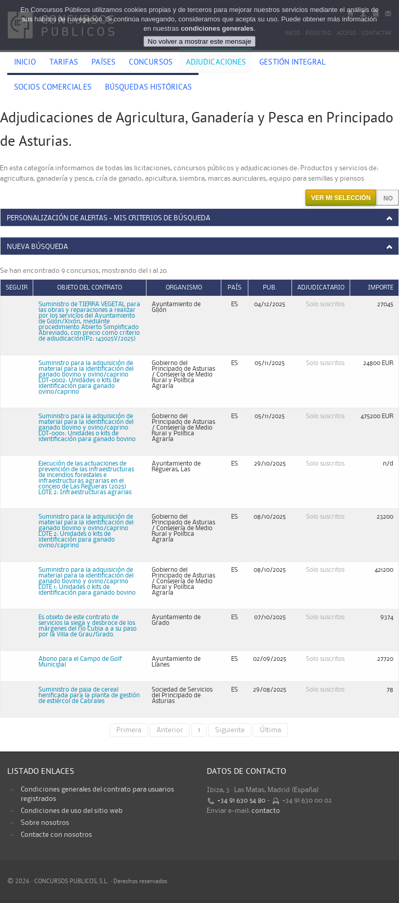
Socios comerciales (52, 88)
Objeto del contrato (89, 288)
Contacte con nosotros (56, 835)
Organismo (184, 288)
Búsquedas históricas (148, 88)
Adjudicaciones (216, 63)
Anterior (169, 730)
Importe (380, 288)
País (235, 288)
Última (270, 730)
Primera (128, 730)
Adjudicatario (320, 288)
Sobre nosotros (45, 823)
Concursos (150, 63)
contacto (265, 811)
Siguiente (230, 730)
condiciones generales (217, 28)
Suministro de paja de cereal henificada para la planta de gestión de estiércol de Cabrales (89, 695)
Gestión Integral (292, 63)
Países (103, 63)
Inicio (25, 63)
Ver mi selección (341, 198)
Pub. (270, 288)
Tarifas (63, 63)
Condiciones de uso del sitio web (72, 811)
